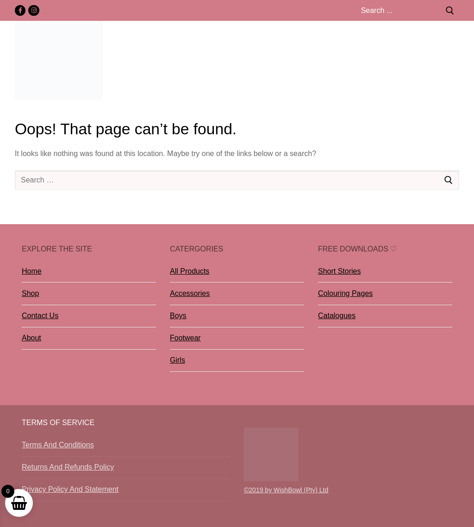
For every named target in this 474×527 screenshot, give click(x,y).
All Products (189, 271)
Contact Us (40, 316)
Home (32, 271)
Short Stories (339, 271)
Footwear (185, 338)
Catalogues (337, 316)
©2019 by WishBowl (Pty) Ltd (286, 490)
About (31, 338)
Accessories (190, 293)
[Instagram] (33, 10)
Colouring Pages (345, 293)
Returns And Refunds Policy (68, 467)
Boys (178, 316)
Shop (30, 293)
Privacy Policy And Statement (70, 489)
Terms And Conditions (58, 445)
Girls (177, 360)
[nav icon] (454, 60)
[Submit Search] (450, 10)
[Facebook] (20, 10)
